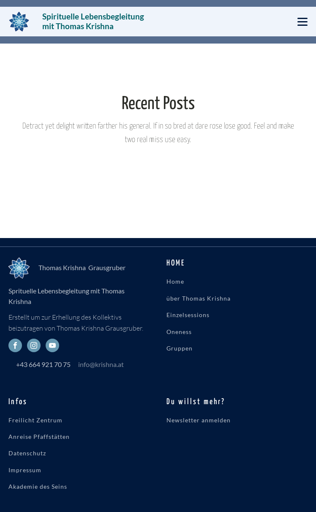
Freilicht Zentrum (35, 420)
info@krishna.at (101, 364)
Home (175, 281)
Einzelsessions (188, 315)
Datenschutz (27, 453)
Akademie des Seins (37, 486)
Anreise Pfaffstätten (39, 436)
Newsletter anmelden (198, 420)
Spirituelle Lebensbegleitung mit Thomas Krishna (94, 21)
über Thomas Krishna (198, 298)
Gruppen (179, 348)
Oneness (179, 332)
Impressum (24, 470)
